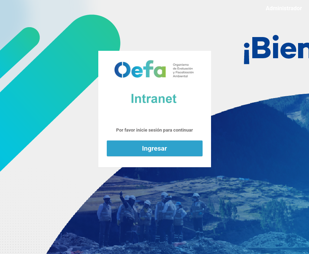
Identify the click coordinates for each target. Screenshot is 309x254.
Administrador (284, 8)
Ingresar (154, 148)
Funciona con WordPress (154, 84)
